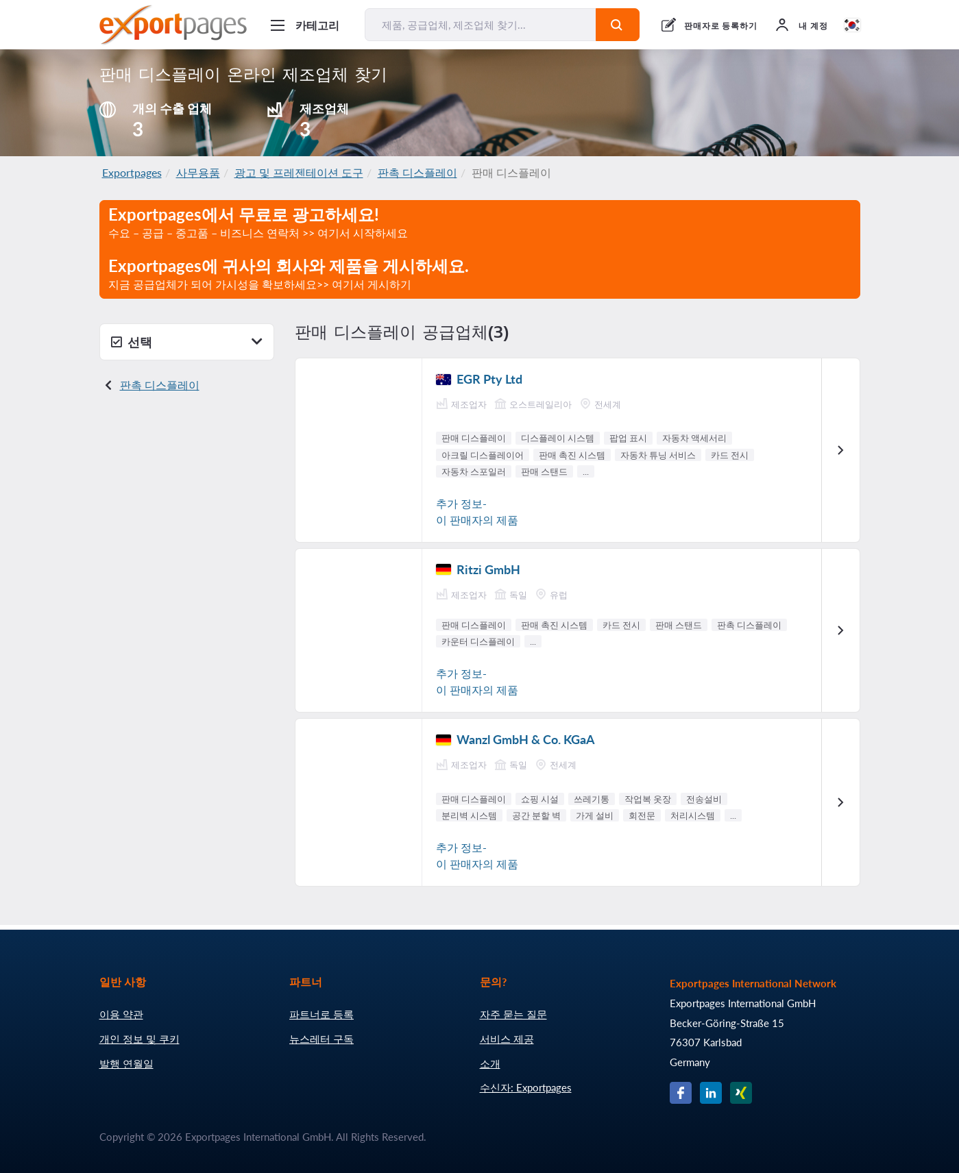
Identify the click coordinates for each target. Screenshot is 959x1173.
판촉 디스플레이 (417, 172)
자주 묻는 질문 (513, 1014)
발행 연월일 (126, 1063)
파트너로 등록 (321, 1014)
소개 (490, 1063)
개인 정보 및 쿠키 (139, 1039)
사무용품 (198, 172)
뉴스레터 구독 (321, 1039)
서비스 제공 (507, 1039)
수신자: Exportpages (526, 1087)
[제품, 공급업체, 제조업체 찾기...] (480, 24)
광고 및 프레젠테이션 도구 (298, 172)
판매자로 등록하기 (721, 26)
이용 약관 (121, 1014)
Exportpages (132, 172)
